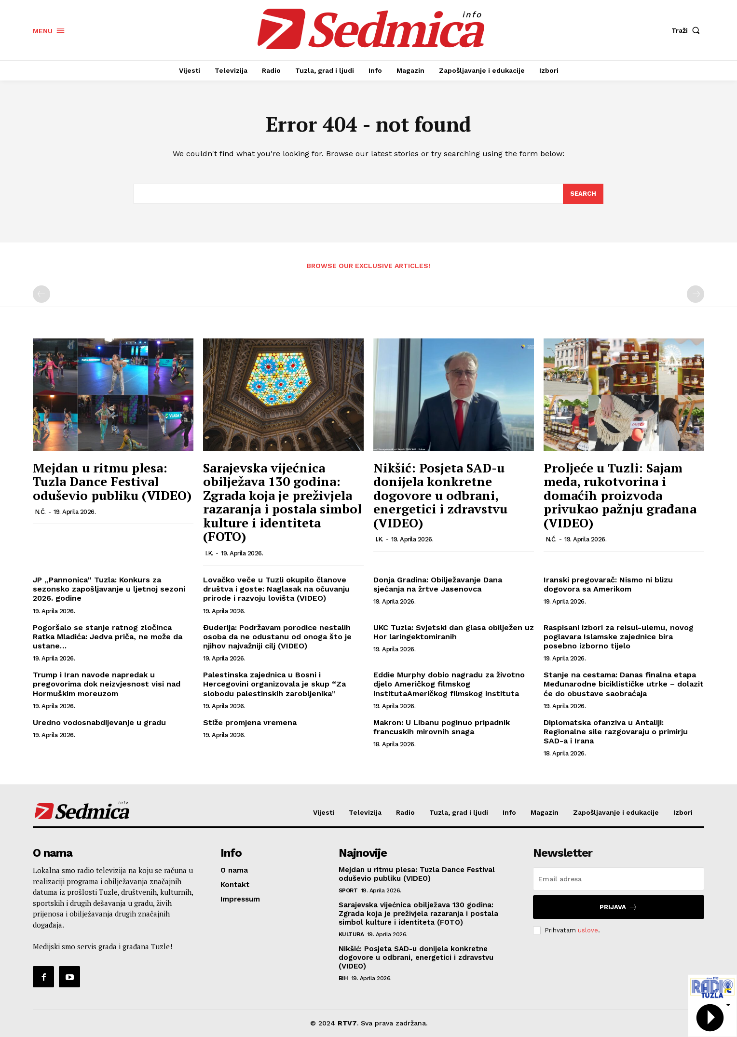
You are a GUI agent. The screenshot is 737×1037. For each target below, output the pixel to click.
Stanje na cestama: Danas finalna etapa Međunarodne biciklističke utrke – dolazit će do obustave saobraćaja (624, 684)
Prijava (619, 907)
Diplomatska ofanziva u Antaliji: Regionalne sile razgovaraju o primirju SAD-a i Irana (616, 731)
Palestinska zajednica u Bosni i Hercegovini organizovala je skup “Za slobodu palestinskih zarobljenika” (274, 684)
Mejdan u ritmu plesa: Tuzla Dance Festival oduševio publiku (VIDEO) (112, 481)
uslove (588, 930)
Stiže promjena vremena (250, 722)
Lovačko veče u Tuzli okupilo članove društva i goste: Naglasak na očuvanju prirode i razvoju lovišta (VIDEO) (276, 589)
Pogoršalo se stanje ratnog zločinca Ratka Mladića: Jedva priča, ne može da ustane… (107, 636)
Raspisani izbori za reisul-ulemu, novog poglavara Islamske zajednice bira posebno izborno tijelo (619, 636)
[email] (618, 878)
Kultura (351, 934)
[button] (687, 30)
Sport (348, 890)
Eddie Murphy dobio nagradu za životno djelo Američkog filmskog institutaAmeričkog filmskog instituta (449, 684)
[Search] (583, 194)
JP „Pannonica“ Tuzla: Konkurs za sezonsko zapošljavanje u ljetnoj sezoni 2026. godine (109, 589)
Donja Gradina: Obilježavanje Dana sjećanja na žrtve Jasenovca (437, 584)
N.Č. (40, 511)
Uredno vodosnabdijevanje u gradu (99, 722)
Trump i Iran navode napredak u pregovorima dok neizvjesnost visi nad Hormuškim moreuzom (106, 684)
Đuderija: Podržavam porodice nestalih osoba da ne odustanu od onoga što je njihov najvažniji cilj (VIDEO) (277, 636)
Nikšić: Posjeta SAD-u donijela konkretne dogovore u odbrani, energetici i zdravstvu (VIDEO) (440, 495)
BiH (343, 978)
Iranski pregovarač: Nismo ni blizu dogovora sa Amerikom (608, 584)
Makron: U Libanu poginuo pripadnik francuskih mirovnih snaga (441, 727)
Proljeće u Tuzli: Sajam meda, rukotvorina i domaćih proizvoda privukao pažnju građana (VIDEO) (620, 495)
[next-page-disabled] (695, 294)
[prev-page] (41, 294)
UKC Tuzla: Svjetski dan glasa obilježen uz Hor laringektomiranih (453, 632)
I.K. (209, 553)
